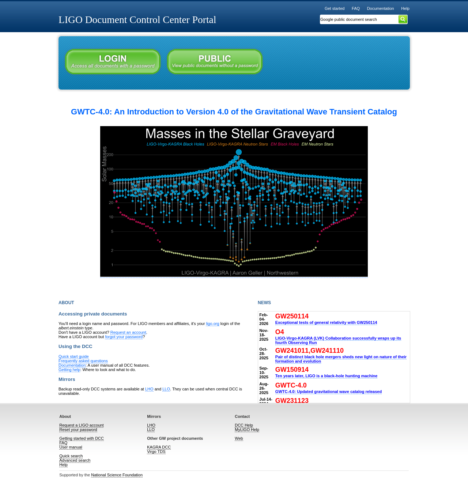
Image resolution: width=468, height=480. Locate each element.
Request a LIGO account (81, 425)
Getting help (69, 369)
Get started (335, 8)
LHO (149, 389)
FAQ (356, 8)
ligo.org (212, 323)
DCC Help (244, 425)
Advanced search (74, 460)
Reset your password (78, 429)
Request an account (128, 332)
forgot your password (124, 337)
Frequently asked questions (83, 361)
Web (239, 438)
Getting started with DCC (81, 438)
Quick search (71, 456)
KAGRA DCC (159, 447)
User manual (70, 447)
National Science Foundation (117, 475)
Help (405, 8)
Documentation (380, 8)
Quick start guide (73, 356)
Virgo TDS (156, 451)
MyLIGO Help (247, 429)
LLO (166, 389)
